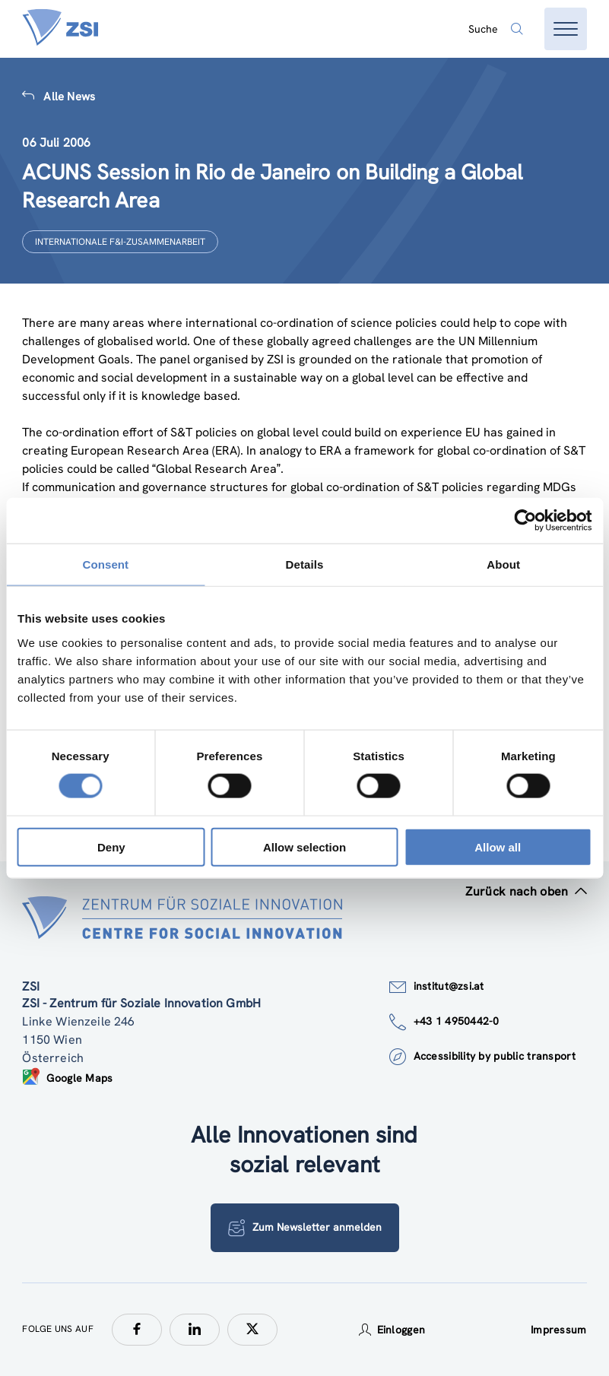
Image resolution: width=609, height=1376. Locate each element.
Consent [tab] (105, 564)
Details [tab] (305, 564)
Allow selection (304, 846)
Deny (111, 846)
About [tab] (503, 564)
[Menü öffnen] (565, 29)
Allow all (497, 846)
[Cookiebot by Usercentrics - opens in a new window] (525, 520)
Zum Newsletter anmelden (305, 1227)
